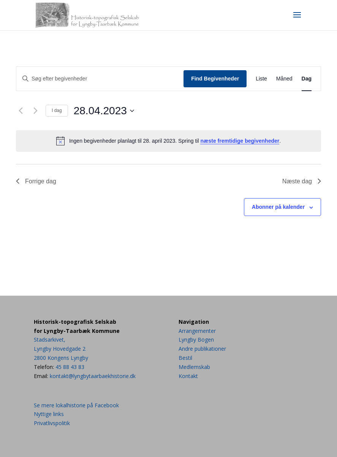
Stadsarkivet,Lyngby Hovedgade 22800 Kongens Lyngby (61, 348)
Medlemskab (194, 366)
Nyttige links (49, 414)
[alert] (168, 140)
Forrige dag (36, 181)
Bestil (185, 357)
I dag (57, 110)
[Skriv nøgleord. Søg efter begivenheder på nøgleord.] (100, 79)
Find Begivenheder (215, 79)
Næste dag (301, 181)
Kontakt (188, 376)
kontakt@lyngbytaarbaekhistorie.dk (93, 376)
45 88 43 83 (69, 366)
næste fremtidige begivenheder (239, 141)
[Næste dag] (35, 110)
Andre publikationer (202, 348)
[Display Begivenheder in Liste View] (261, 79)
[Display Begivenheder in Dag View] (307, 79)
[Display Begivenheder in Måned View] (284, 79)
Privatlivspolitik (52, 423)
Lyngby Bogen (196, 339)
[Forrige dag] (20, 110)
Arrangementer (197, 330)
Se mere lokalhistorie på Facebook (76, 405)
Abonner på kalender (278, 207)
